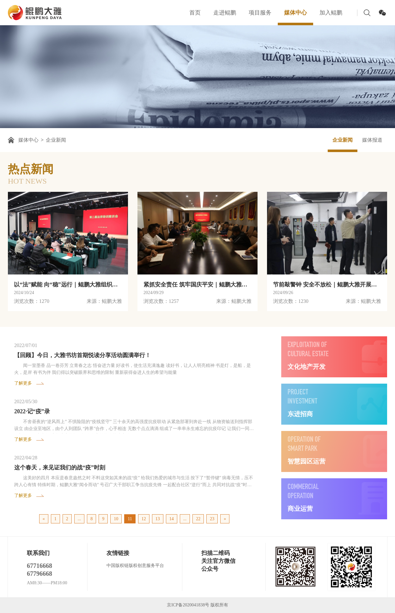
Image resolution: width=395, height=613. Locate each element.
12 (144, 518)
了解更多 (23, 383)
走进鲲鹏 (224, 12)
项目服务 (260, 12)
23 (212, 518)
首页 (195, 12)
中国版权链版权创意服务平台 (135, 565)
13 (157, 518)
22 (198, 518)
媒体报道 (372, 140)
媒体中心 (295, 12)
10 (116, 518)
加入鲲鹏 (330, 12)
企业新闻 (56, 140)
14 (171, 518)
